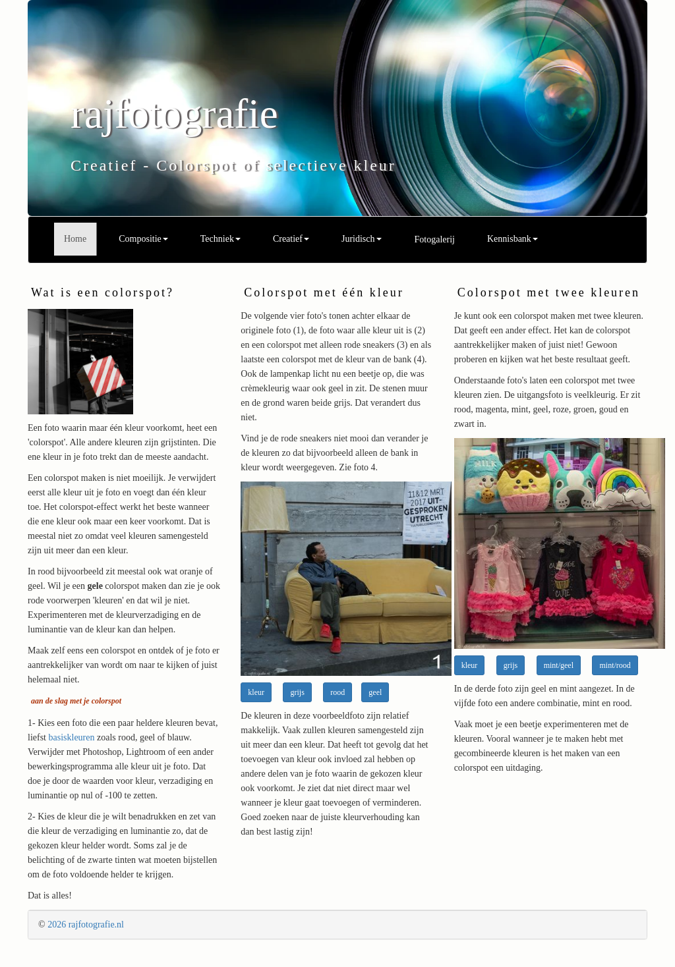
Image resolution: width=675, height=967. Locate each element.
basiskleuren (72, 737)
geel (375, 692)
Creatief (291, 239)
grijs (297, 692)
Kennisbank (512, 239)
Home (75, 239)
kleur (256, 692)
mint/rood (614, 665)
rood (337, 692)
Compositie (143, 239)
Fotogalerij (435, 239)
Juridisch (361, 239)
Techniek (220, 239)
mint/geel (558, 665)
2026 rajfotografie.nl (85, 924)
